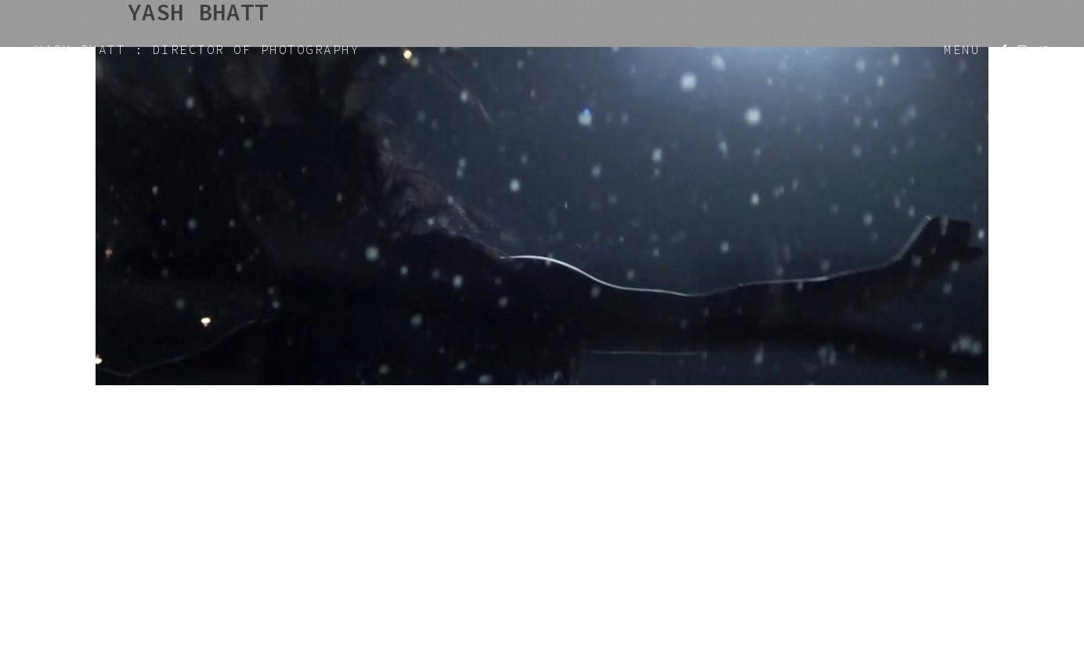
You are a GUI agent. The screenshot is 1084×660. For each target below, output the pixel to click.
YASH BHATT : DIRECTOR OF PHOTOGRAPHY (197, 49)
